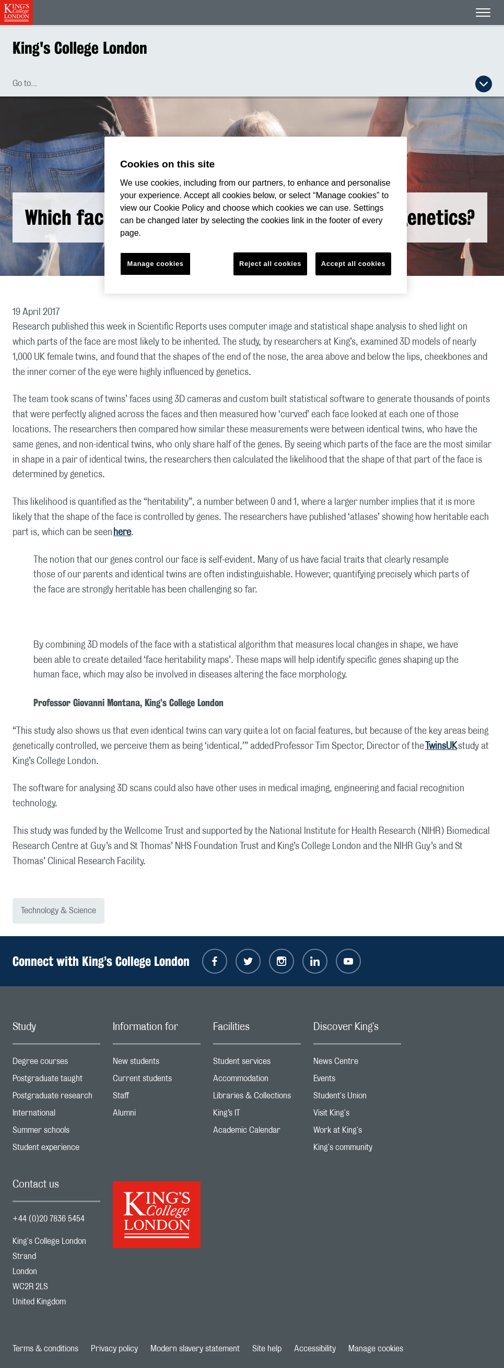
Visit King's (357, 1115)
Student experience (56, 1149)
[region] (255, 215)
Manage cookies (375, 1349)
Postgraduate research (56, 1098)
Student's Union (357, 1098)
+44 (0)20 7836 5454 (49, 1219)
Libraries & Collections (257, 1098)
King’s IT (257, 1115)
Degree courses (56, 1063)
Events (357, 1080)
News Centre (357, 1063)
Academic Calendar (257, 1132)
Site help (267, 1349)
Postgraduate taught (56, 1080)
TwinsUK (441, 746)
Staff (157, 1098)
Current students (157, 1080)
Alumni (157, 1115)
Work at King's (357, 1132)
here (122, 532)
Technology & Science (58, 910)
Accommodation (257, 1080)
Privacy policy (114, 1349)
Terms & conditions (45, 1349)
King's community (357, 1149)
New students (157, 1063)
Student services (257, 1063)
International (56, 1115)
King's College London (80, 48)
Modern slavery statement (195, 1349)
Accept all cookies (353, 264)
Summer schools (56, 1132)
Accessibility (315, 1349)
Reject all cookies (270, 264)
